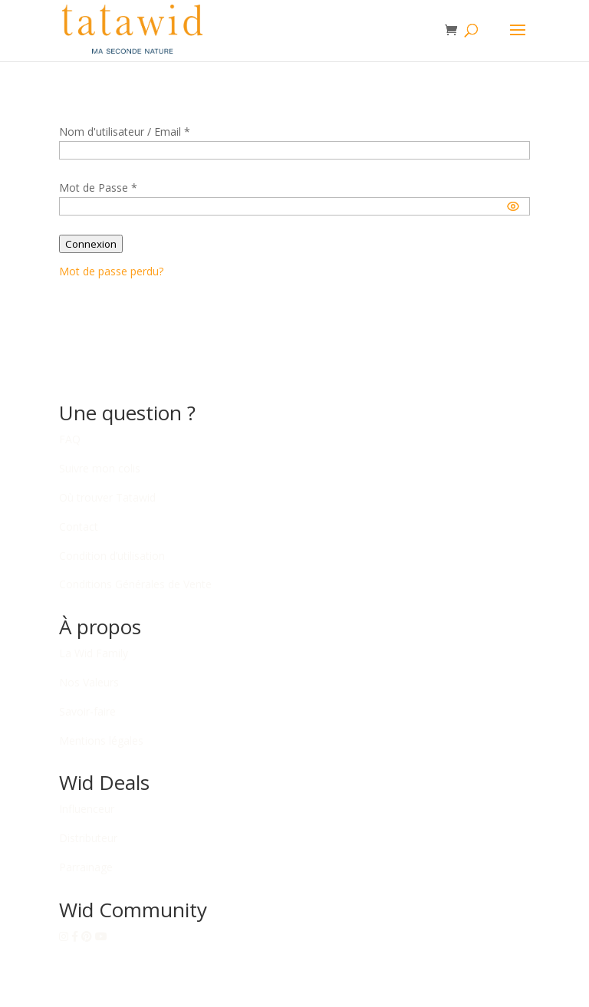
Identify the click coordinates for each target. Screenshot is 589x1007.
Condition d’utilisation (112, 555)
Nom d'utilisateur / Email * (124, 131)
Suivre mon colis (99, 468)
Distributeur (88, 838)
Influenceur (86, 808)
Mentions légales (101, 740)
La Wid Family (93, 653)
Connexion (91, 244)
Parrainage (86, 867)
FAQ (70, 439)
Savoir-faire (87, 711)
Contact (78, 526)
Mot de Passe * (98, 187)
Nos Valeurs (89, 682)
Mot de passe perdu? (111, 271)
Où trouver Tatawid (107, 497)
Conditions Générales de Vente (135, 584)
